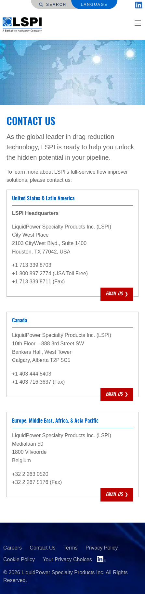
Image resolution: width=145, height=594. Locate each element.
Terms (70, 548)
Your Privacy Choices (67, 559)
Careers (12, 548)
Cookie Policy (19, 559)
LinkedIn (101, 559)
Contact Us (42, 548)
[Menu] (138, 23)
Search (52, 4)
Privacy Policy (102, 548)
